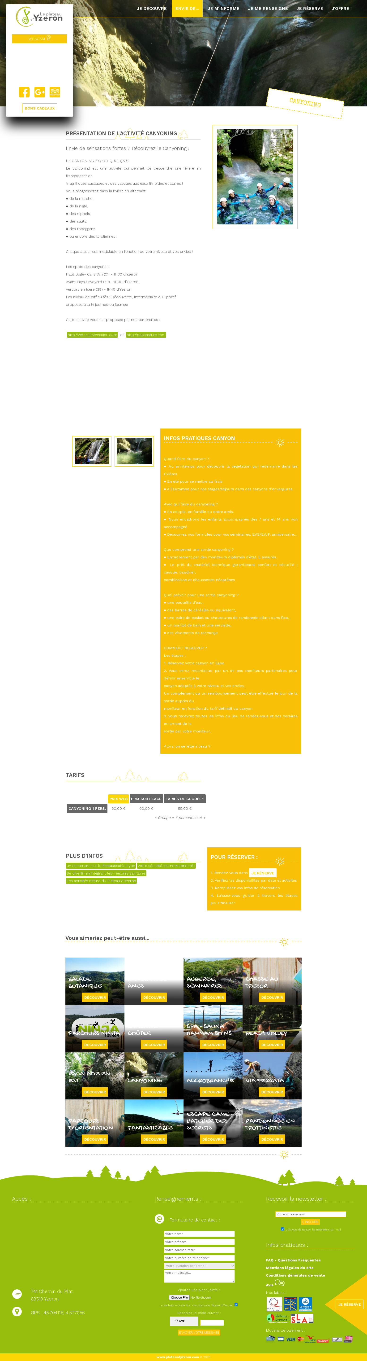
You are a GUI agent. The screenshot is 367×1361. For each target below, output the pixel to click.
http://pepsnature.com (146, 335)
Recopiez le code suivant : (199, 1313)
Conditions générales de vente (295, 1275)
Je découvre (152, 8)
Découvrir (95, 997)
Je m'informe (223, 8)
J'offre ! (342, 8)
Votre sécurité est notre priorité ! (166, 865)
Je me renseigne (268, 8)
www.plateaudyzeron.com (178, 1357)
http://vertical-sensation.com (92, 335)
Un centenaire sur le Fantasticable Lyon (101, 865)
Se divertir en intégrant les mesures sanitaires (106, 873)
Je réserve (309, 8)
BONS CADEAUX (40, 108)
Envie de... (187, 8)
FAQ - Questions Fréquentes (293, 1260)
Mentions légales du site (290, 1267)
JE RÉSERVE (263, 873)
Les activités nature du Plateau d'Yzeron (101, 881)
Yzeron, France (39, 65)
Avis (275, 1285)
